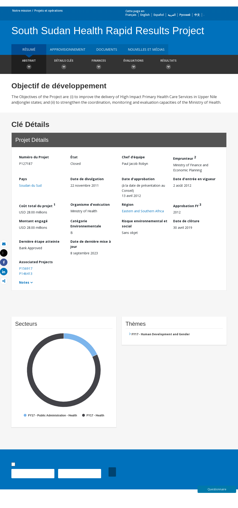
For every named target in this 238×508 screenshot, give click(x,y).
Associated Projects (36, 262)
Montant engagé (33, 221)
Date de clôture (186, 221)
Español (159, 15)
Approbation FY (187, 205)
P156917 (25, 268)
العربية (171, 15)
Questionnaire (217, 489)
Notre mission (21, 11)
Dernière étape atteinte (39, 241)
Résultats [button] (168, 65)
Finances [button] (98, 65)
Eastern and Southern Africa (143, 211)
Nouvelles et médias (146, 49)
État (74, 157)
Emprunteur (184, 158)
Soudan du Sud (30, 185)
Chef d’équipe (133, 157)
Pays (23, 179)
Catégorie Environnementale (85, 223)
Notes (24, 282)
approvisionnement (68, 49)
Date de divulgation (87, 179)
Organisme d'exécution (90, 204)
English (145, 15)
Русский (184, 15)
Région (127, 204)
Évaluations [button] (133, 65)
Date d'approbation (138, 179)
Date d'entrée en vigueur (194, 179)
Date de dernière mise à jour (90, 244)
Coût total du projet (37, 205)
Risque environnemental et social (144, 223)
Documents (106, 49)
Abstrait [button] (29, 65)
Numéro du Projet (34, 157)
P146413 (25, 273)
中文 (197, 15)
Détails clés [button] (63, 65)
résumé (28, 49)
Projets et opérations (48, 11)
